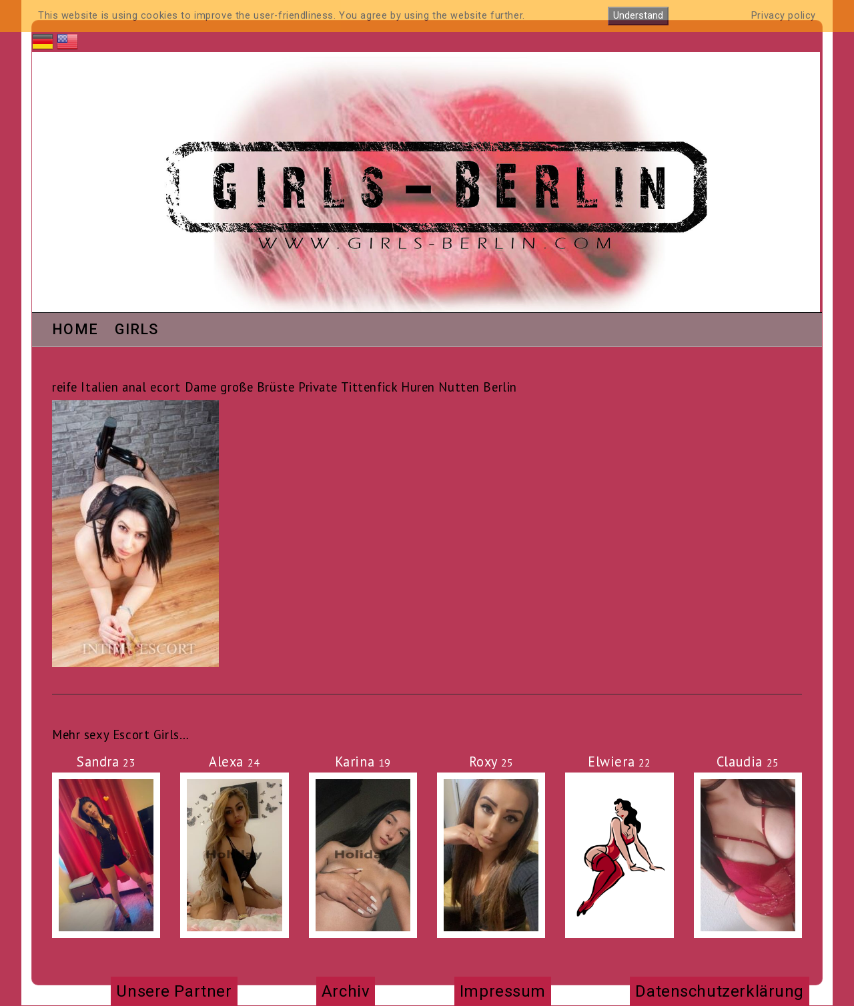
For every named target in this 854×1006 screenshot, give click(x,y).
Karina (363, 761)
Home (75, 330)
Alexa (234, 761)
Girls (137, 330)
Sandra (106, 761)
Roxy (491, 761)
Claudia (748, 761)
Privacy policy (783, 15)
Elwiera (619, 761)
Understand (638, 15)
